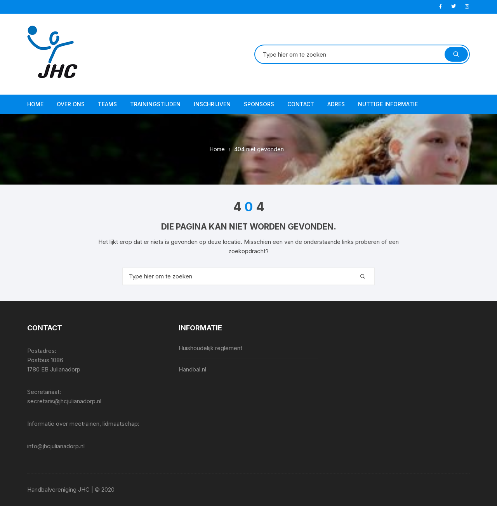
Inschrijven (212, 104)
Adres (336, 104)
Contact (300, 104)
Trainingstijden (155, 104)
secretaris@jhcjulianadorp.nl (64, 401)
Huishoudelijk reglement (210, 348)
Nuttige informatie (388, 104)
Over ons (71, 104)
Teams (107, 104)
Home (35, 104)
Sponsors (259, 104)
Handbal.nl (192, 369)
